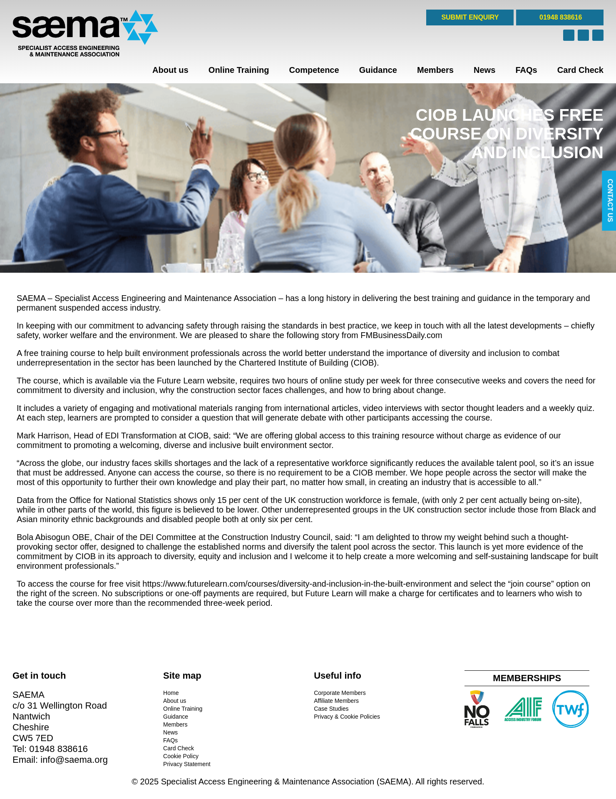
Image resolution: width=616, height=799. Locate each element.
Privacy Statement (187, 764)
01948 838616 (560, 17)
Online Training (239, 70)
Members (435, 70)
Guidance (378, 70)
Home (171, 692)
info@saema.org (74, 759)
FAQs (526, 70)
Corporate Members (340, 692)
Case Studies (331, 708)
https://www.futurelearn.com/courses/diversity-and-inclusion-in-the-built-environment (297, 583)
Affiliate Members (336, 700)
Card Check (580, 70)
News (484, 70)
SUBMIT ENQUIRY (470, 17)
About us (170, 70)
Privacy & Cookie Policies (347, 716)
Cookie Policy (181, 756)
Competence (314, 70)
